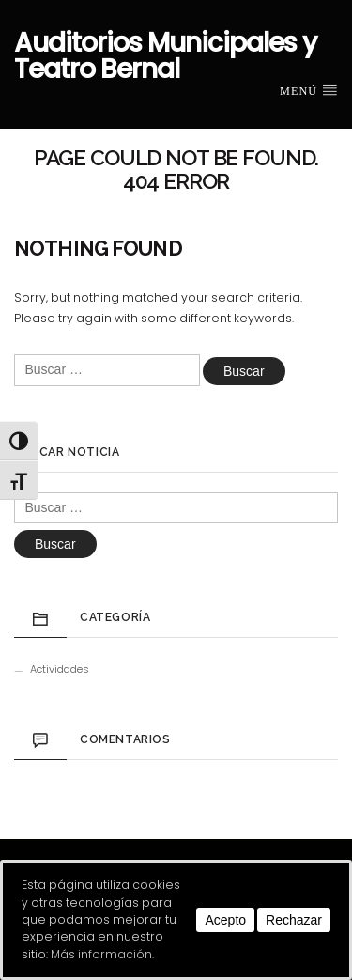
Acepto (225, 919)
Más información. (102, 954)
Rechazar (294, 919)
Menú (309, 90)
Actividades (59, 669)
